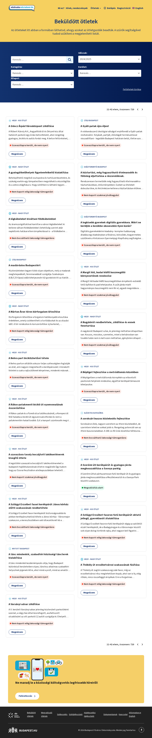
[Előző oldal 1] (137, 109)
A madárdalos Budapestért (25, 265)
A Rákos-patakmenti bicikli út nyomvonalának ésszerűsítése (36, 406)
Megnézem (17, 154)
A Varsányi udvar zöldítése (24, 604)
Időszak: (82, 53)
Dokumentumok (110, 714)
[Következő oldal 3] (142, 109)
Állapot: (15, 78)
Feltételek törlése (132, 89)
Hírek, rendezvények (77, 8)
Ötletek (96, 8)
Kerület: (82, 67)
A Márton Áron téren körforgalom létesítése (34, 312)
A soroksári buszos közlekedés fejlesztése (105, 418)
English (137, 8)
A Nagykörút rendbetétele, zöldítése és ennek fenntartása (108, 324)
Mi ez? (61, 8)
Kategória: (16, 67)
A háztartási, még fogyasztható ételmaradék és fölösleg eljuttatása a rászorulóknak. (109, 174)
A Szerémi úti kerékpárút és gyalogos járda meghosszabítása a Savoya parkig (106, 466)
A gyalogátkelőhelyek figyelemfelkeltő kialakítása (38, 172)
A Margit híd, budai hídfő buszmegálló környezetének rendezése (103, 274)
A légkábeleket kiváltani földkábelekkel (32, 219)
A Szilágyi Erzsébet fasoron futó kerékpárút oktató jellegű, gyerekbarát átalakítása (111, 516)
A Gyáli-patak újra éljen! (95, 126)
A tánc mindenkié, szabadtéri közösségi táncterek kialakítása (38, 556)
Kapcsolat (123, 714)
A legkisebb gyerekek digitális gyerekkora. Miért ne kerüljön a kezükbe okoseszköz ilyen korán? (111, 224)
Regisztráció (124, 8)
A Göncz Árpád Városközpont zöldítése (31, 126)
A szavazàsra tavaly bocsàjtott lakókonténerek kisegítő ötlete (36, 456)
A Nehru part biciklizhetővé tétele (29, 358)
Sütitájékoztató (76, 714)
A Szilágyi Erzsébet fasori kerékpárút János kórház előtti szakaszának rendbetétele (38, 506)
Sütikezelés (62, 714)
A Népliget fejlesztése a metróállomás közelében (109, 372)
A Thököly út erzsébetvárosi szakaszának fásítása (110, 565)
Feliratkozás (25, 696)
